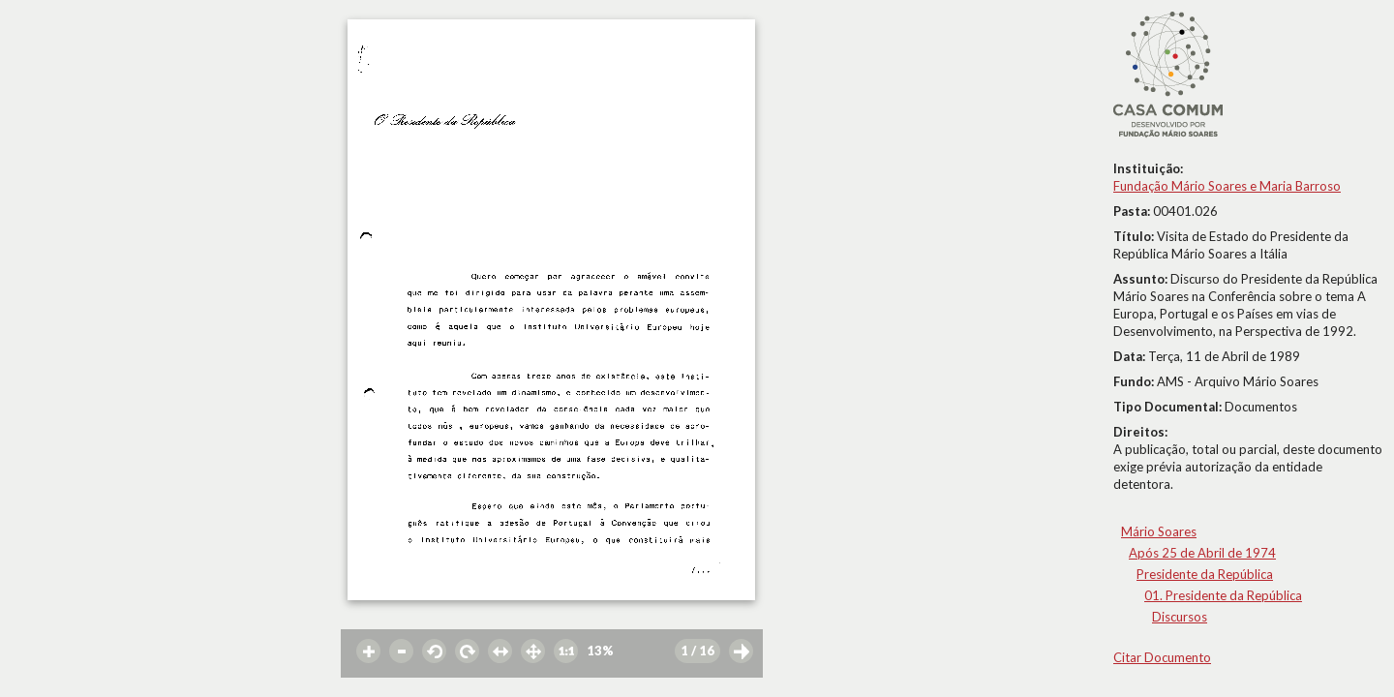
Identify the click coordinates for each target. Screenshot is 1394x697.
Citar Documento (1162, 657)
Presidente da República (1204, 574)
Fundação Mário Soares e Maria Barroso (1227, 186)
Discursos (1179, 616)
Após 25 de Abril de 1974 (1202, 553)
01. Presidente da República (1223, 595)
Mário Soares (1159, 531)
